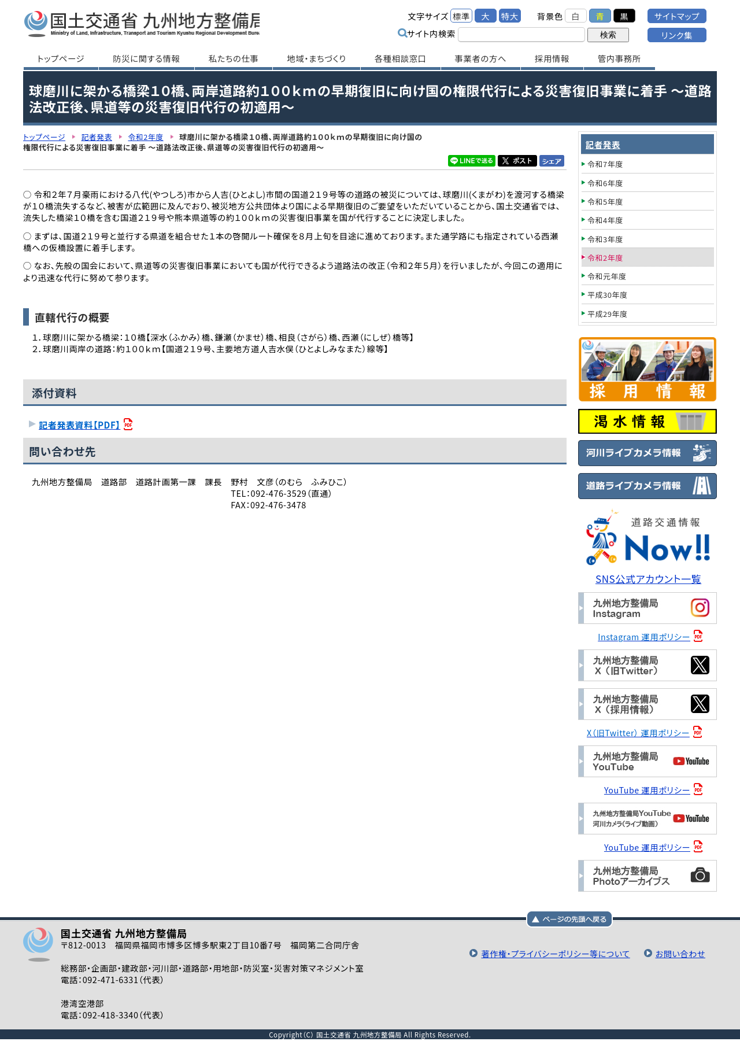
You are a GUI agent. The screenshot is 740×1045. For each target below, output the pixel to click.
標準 (461, 16)
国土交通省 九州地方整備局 (146, 23)
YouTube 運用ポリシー (647, 790)
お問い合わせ (679, 953)
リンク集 (677, 35)
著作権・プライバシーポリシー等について (553, 953)
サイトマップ (677, 16)
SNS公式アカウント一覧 (648, 578)
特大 (510, 16)
